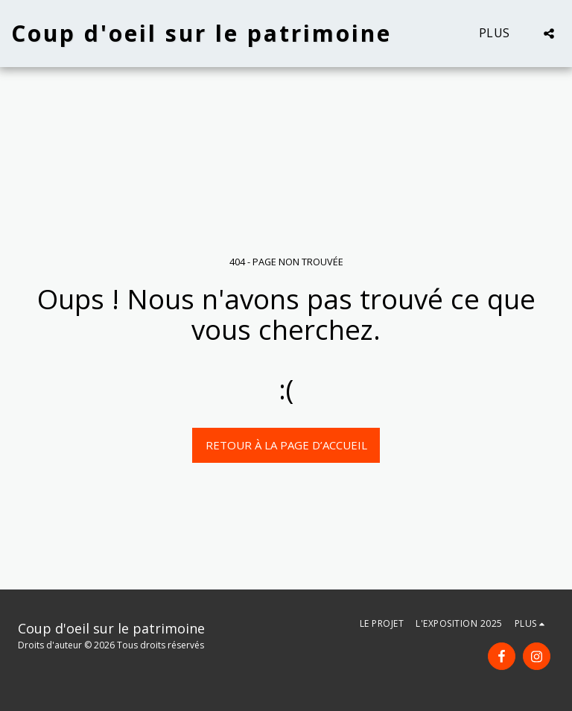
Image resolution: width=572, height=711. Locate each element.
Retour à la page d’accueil (286, 444)
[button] (549, 34)
